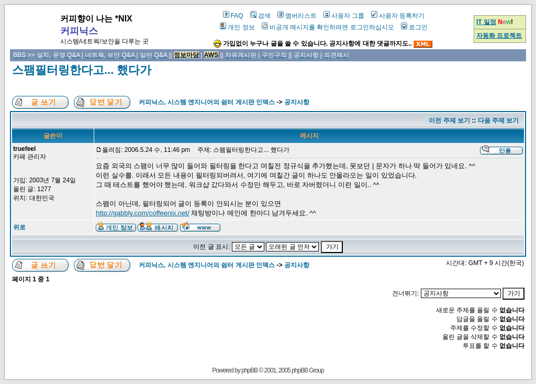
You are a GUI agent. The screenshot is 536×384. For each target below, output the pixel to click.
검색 (260, 15)
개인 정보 (237, 27)
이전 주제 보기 (449, 120)
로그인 (414, 27)
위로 (19, 227)
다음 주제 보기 (498, 120)
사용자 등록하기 (398, 15)
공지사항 (296, 102)
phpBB (249, 370)
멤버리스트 (297, 15)
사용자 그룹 (343, 15)
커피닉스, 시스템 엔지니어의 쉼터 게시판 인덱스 (207, 102)
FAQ (233, 15)
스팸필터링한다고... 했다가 (81, 69)
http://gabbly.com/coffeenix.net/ (142, 213)
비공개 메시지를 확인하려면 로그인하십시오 (328, 27)
